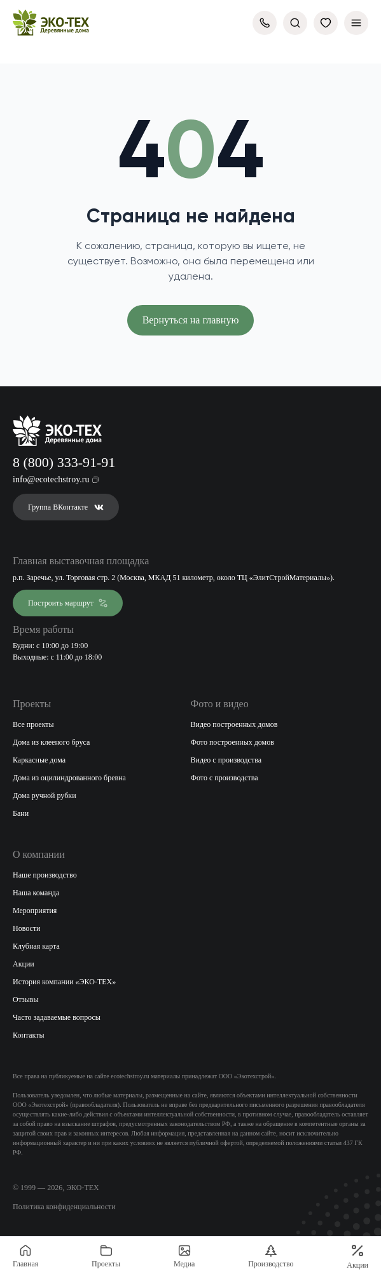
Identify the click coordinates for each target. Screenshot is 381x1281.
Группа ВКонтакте (66, 507)
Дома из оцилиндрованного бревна (69, 777)
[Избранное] (326, 23)
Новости (27, 928)
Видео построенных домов (234, 724)
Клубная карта (36, 946)
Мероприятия (35, 910)
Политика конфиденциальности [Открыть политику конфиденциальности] (64, 1206)
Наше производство (45, 875)
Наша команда (36, 892)
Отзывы (26, 999)
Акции (23, 963)
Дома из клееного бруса (51, 742)
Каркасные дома (39, 760)
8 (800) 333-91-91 (64, 462)
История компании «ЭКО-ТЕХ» (64, 981)
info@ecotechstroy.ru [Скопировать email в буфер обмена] (56, 479)
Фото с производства (224, 777)
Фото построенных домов (232, 742)
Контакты (29, 1035)
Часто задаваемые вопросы (56, 1017)
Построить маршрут (67, 603)
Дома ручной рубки (44, 795)
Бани (21, 813)
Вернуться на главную (190, 320)
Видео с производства (226, 760)
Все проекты (33, 724)
